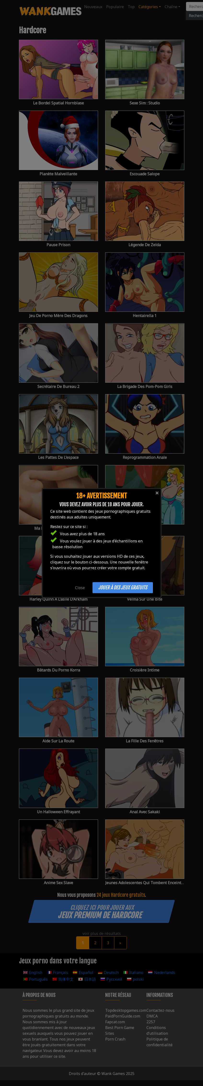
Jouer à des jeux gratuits (122, 588)
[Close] (157, 493)
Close (80, 587)
